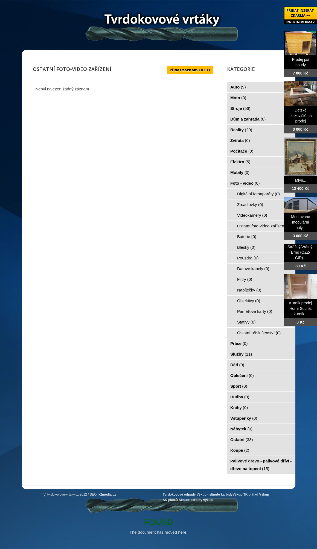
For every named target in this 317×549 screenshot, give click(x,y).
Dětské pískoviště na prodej (300, 115)
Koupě (239, 450)
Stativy (246, 322)
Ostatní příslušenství (259, 332)
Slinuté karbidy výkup (196, 500)
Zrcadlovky (250, 204)
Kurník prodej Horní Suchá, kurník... (300, 308)
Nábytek (241, 429)
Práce (239, 343)
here (182, 532)
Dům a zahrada (248, 119)
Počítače (241, 151)
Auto (238, 87)
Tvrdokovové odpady (179, 494)
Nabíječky (249, 290)
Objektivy (248, 300)
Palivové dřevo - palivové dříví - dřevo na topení (261, 465)
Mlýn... (300, 180)
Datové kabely (253, 268)
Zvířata (240, 140)
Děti (237, 364)
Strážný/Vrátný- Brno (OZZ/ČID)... (300, 252)
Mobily (239, 172)
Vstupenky (243, 418)
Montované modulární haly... (300, 222)
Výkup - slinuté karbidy (214, 494)
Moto (238, 97)
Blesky (246, 247)
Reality (241, 129)
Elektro (240, 161)
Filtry (244, 279)
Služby (241, 354)
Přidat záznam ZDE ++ (190, 69)
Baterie (246, 236)
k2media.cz (107, 494)
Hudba (239, 396)
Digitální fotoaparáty (258, 193)
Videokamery (252, 215)
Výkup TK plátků (245, 494)
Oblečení (242, 375)
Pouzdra (247, 258)
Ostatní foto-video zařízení (264, 226)
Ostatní (241, 439)
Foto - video (245, 183)
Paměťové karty (254, 311)
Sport (238, 386)
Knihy (239, 407)
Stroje (240, 108)
